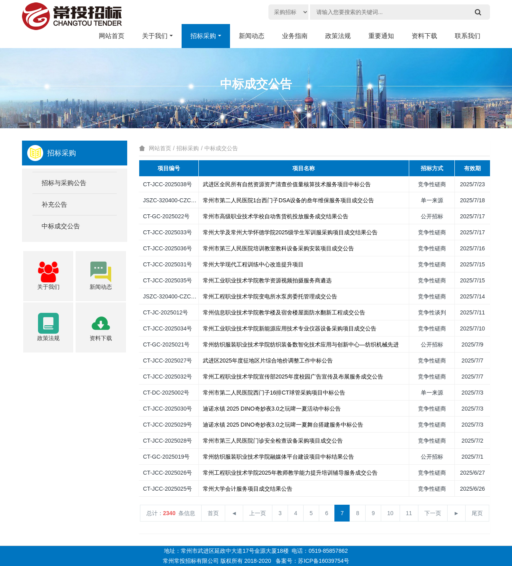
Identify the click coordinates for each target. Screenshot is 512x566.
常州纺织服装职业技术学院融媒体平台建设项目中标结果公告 (278, 456)
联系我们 (467, 35)
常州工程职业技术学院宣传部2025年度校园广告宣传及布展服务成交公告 (293, 376)
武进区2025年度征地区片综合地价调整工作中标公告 (268, 360)
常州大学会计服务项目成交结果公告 (247, 488)
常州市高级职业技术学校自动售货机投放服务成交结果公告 (275, 216)
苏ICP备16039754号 (323, 561)
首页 (213, 513)
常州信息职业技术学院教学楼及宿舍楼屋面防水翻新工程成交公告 (284, 312)
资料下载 (424, 35)
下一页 (432, 513)
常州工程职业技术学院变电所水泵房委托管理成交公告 (270, 296)
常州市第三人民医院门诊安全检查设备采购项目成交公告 (273, 440)
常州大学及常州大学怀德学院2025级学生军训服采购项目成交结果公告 (290, 232)
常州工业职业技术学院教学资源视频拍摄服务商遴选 (267, 280)
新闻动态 (251, 35)
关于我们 (155, 35)
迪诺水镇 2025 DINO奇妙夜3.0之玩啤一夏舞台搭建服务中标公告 (283, 424)
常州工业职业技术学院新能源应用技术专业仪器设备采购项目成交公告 (289, 328)
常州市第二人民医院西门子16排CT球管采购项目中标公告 (274, 392)
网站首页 (160, 148)
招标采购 (203, 35)
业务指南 (295, 35)
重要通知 (381, 35)
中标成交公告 (221, 148)
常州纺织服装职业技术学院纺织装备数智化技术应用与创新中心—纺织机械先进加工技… (312, 344)
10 (390, 513)
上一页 (257, 513)
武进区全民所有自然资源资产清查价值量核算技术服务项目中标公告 (287, 184)
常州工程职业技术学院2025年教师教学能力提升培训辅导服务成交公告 (290, 472)
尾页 (477, 513)
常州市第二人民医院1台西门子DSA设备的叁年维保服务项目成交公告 (288, 200)
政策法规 (338, 35)
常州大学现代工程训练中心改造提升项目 (253, 264)
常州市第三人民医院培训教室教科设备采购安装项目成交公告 (278, 248)
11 (409, 513)
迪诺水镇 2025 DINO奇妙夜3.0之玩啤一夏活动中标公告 (272, 408)
